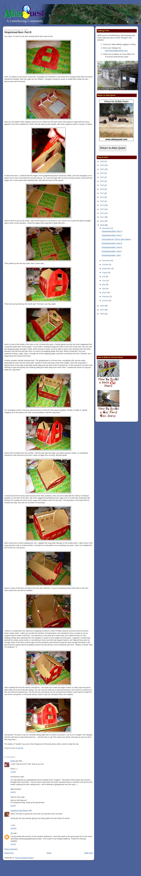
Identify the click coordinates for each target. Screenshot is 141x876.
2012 (102, 213)
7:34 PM (13, 772)
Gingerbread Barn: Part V (112, 235)
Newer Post (8, 853)
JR (11, 833)
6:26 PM (20, 748)
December (106, 228)
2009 (102, 225)
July (104, 276)
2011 (102, 217)
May (104, 284)
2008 (102, 306)
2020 (102, 181)
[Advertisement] (114, 335)
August (105, 272)
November (106, 260)
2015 (102, 201)
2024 (102, 165)
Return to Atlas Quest (112, 148)
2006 (102, 314)
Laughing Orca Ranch (19, 810)
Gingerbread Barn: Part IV (112, 243)
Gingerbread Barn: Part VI (112, 231)
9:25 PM (13, 805)
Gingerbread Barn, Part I (111, 255)
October (105, 264)
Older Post (88, 853)
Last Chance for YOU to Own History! (116, 239)
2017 (102, 193)
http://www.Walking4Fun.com (116, 50)
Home (49, 853)
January (105, 300)
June (104, 280)
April (104, 288)
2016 (102, 197)
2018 (102, 189)
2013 (102, 209)
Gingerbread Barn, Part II (112, 251)
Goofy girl (14, 761)
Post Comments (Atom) (24, 858)
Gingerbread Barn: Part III (17, 32)
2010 (102, 221)
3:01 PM (13, 844)
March (105, 292)
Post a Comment (10, 849)
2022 (102, 173)
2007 (102, 310)
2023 (102, 169)
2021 (102, 177)
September (106, 268)
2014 (102, 205)
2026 (102, 161)
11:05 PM (13, 828)
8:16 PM (13, 792)
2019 (102, 185)
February (106, 296)
